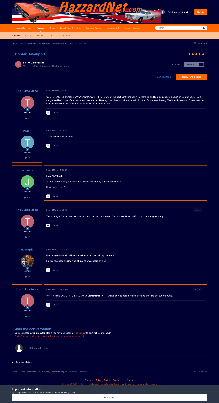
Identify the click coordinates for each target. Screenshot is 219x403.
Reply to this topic (191, 77)
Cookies (130, 380)
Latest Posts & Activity (70, 28)
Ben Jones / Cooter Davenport (55, 66)
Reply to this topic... (39, 348)
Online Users (64, 35)
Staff (51, 35)
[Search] (170, 28)
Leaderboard (113, 28)
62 (27, 118)
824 (27, 197)
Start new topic (164, 77)
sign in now (80, 333)
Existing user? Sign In (179, 12)
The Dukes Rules (35, 62)
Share (176, 64)
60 (27, 158)
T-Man (26, 130)
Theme (89, 380)
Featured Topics (93, 28)
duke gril (27, 249)
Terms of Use (51, 392)
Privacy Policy (103, 380)
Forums (40, 29)
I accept (109, 397)
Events (40, 35)
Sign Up (200, 12)
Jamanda (27, 170)
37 (27, 276)
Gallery (28, 35)
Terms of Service (132, 28)
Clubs (52, 28)
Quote (55, 112)
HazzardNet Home (23, 28)
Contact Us (118, 380)
